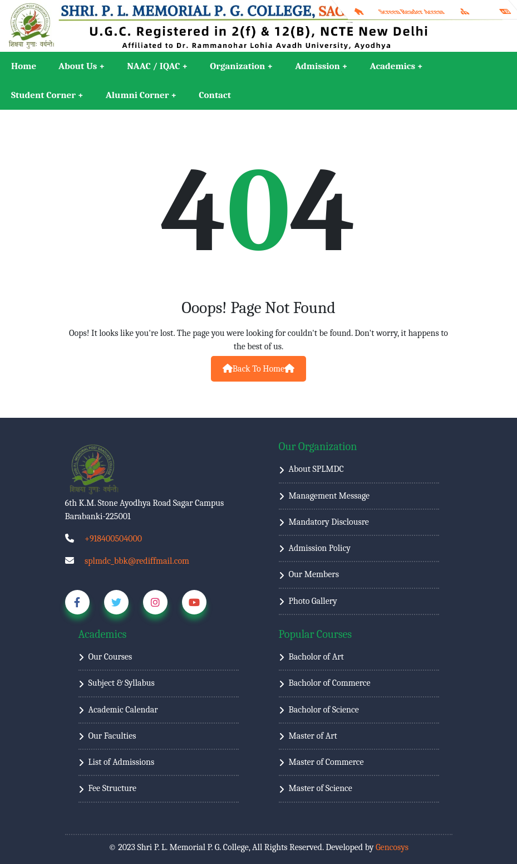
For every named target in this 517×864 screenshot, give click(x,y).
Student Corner (43, 95)
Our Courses (110, 657)
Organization (237, 66)
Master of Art (313, 736)
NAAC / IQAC (153, 66)
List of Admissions (121, 762)
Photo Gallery (313, 601)
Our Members (314, 574)
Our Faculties (112, 736)
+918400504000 (113, 539)
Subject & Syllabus (121, 683)
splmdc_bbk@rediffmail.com (137, 561)
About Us (77, 66)
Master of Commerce (326, 762)
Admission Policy (320, 548)
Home (23, 66)
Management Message (329, 496)
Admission (317, 66)
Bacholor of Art (316, 657)
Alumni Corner (137, 95)
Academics (392, 66)
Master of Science (320, 788)
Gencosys (392, 847)
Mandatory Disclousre (329, 522)
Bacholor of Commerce (330, 683)
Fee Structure (112, 788)
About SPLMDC (316, 469)
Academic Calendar (123, 710)
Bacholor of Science (324, 710)
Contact (215, 95)
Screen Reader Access (411, 12)
